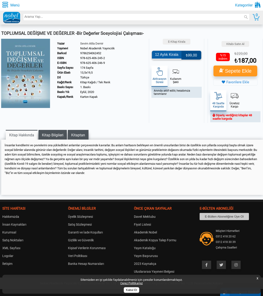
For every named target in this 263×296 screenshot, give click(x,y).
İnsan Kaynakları (14, 224)
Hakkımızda (10, 216)
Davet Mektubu (145, 216)
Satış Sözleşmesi (80, 224)
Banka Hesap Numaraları (86, 264)
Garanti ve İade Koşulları (85, 232)
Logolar (7, 256)
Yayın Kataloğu (145, 248)
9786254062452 (90, 53)
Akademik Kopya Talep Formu (155, 240)
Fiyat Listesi (142, 224)
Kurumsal (9, 232)
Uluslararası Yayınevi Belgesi (154, 271)
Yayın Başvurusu (146, 256)
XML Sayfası (11, 248)
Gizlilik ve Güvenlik (81, 240)
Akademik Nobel (145, 232)
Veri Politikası (77, 256)
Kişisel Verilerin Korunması (87, 248)
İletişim (7, 264)
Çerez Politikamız (131, 283)
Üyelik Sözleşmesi (80, 216)
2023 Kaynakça (145, 264)
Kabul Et (131, 290)
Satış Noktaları (12, 240)
